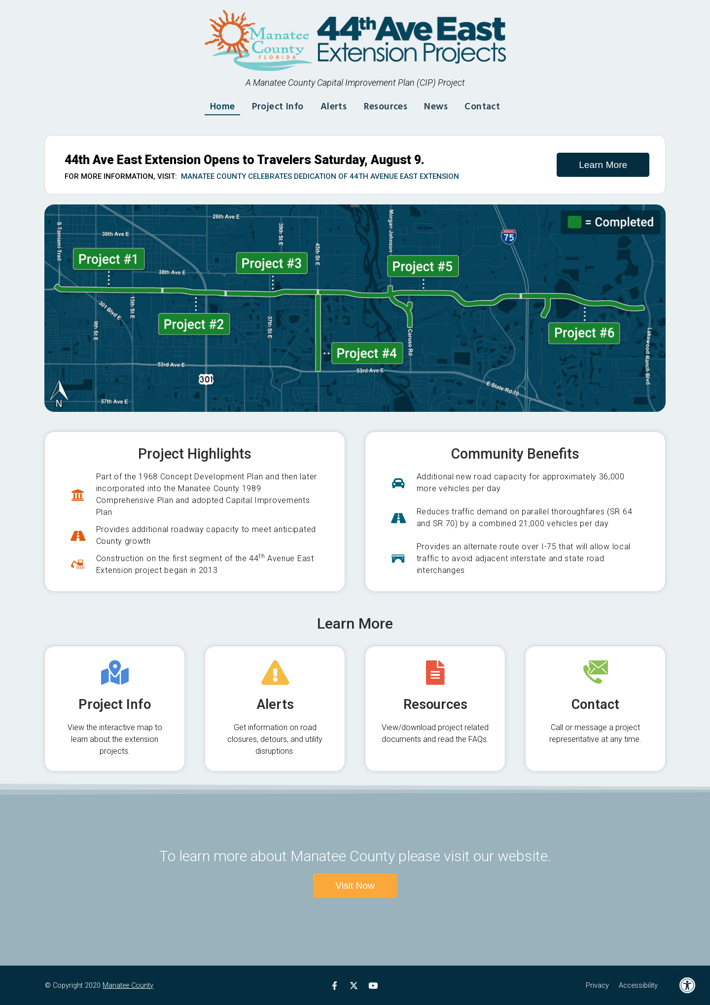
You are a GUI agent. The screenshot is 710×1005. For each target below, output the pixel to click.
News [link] (440, 106)
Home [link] (215, 106)
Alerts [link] (332, 106)
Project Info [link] (274, 106)
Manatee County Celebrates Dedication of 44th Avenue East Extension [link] (320, 176)
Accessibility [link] (638, 985)
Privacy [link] (597, 985)
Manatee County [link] (128, 985)
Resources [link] (387, 106)
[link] (687, 985)
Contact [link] (488, 106)
